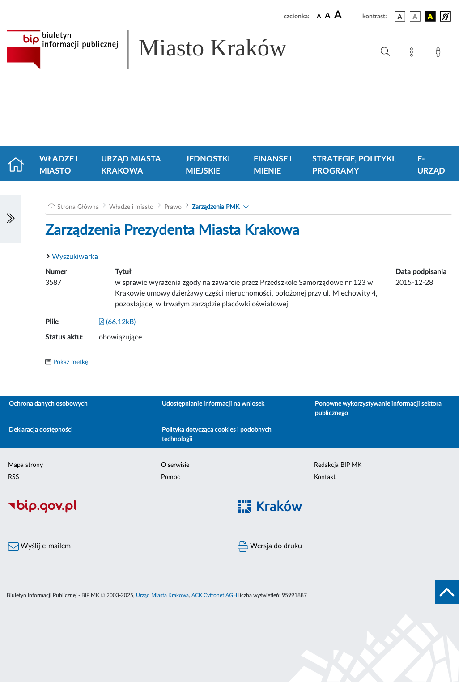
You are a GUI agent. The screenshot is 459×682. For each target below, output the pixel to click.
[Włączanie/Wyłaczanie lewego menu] (10, 219)
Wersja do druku (270, 546)
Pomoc (170, 477)
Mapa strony (25, 465)
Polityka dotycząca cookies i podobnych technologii (217, 434)
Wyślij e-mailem (39, 546)
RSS (13, 477)
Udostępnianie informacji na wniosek (213, 404)
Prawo (173, 207)
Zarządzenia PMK (215, 207)
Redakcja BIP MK (337, 465)
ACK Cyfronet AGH (214, 595)
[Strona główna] (19, 165)
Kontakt (325, 477)
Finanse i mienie (273, 165)
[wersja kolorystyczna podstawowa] (400, 16)
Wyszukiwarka (75, 256)
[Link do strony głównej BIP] (159, 49)
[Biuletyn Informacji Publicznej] (115, 511)
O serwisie (175, 465)
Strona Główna (78, 207)
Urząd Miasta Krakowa (131, 165)
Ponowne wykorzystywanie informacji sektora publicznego (378, 408)
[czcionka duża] (347, 15)
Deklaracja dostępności (41, 430)
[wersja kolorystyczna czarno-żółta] (430, 16)
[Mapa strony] (413, 54)
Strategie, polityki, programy (354, 165)
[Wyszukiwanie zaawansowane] (385, 51)
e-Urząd (431, 165)
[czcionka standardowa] (319, 16)
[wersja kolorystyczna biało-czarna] (415, 16)
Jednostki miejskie (208, 165)
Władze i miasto (58, 165)
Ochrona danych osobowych (48, 404)
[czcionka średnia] (328, 16)
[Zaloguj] (440, 54)
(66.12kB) (117, 322)
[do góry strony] (447, 592)
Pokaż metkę (70, 362)
